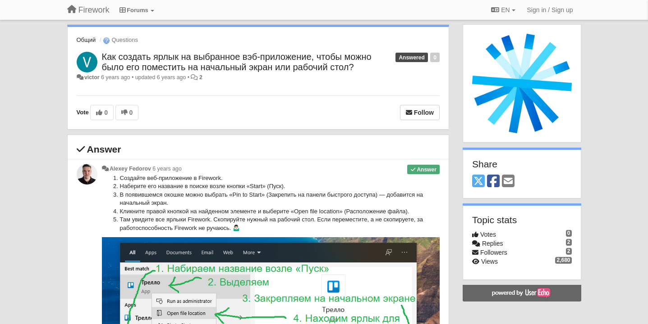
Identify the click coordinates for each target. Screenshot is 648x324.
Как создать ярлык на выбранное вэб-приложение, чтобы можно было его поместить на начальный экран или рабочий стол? (237, 62)
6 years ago (167, 169)
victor (92, 77)
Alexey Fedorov (130, 169)
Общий (86, 39)
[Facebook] (493, 181)
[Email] (508, 181)
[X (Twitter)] (478, 181)
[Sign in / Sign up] (550, 10)
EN (503, 10)
